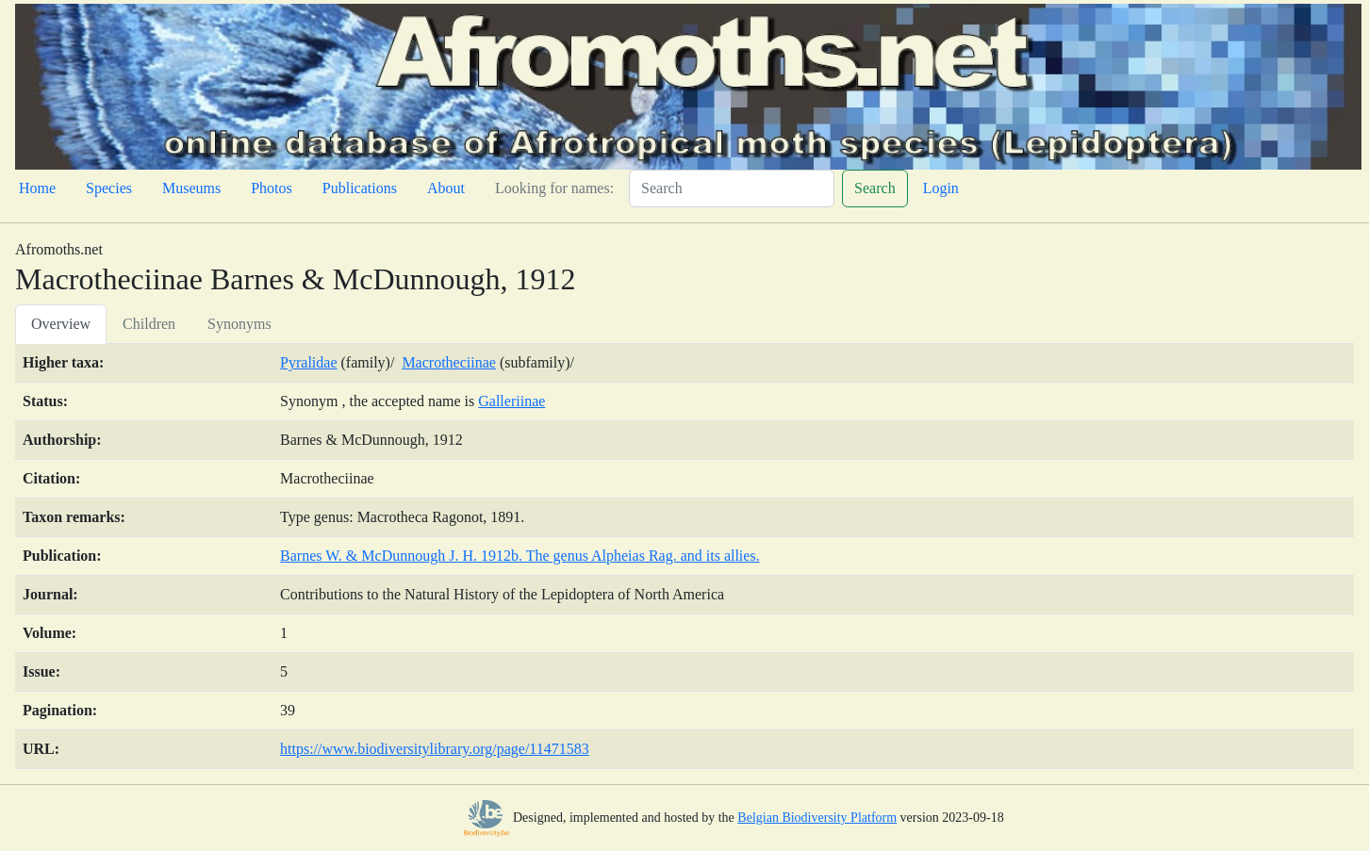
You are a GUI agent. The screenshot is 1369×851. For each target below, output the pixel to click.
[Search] (731, 188)
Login (941, 188)
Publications (359, 188)
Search (875, 188)
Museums (191, 188)
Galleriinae (511, 401)
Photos (271, 188)
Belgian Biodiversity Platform (817, 817)
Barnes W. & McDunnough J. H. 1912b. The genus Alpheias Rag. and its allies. (520, 556)
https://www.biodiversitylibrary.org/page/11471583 (434, 749)
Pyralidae (308, 362)
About (446, 188)
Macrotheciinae (449, 362)
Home (37, 188)
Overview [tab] (61, 324)
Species (109, 188)
